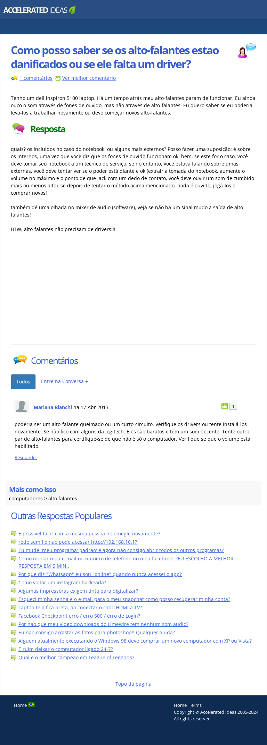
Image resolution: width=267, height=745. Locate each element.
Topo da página (133, 683)
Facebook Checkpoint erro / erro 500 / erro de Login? (79, 615)
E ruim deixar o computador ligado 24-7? (65, 649)
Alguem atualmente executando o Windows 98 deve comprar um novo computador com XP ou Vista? (135, 640)
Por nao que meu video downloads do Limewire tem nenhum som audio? (103, 624)
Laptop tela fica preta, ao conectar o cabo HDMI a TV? (80, 607)
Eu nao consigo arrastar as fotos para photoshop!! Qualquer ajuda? (96, 632)
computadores (26, 498)
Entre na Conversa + (64, 381)
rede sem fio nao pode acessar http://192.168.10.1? (77, 542)
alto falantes (62, 498)
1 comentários (35, 78)
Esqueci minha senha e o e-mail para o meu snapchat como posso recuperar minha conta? (124, 599)
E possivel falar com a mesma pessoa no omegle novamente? (89, 533)
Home (180, 705)
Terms (195, 705)
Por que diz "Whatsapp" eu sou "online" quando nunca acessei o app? (100, 574)
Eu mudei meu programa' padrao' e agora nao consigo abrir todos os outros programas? (121, 550)
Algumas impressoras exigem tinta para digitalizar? (78, 590)
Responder (26, 457)
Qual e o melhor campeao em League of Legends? (76, 657)
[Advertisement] (71, 292)
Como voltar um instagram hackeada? (62, 582)
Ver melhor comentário (89, 78)
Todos (23, 381)
